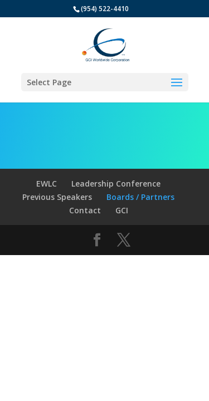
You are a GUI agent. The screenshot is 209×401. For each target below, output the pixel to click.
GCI (121, 210)
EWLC (46, 183)
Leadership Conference (116, 183)
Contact (85, 210)
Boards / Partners (140, 197)
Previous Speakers (57, 197)
